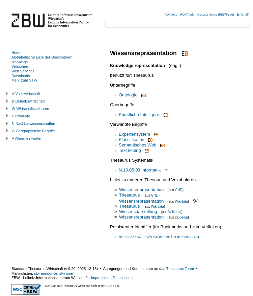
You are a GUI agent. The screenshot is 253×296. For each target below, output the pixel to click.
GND (178, 190)
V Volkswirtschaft (26, 94)
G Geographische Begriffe (33, 131)
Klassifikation (131, 139)
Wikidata (181, 201)
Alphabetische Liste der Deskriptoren (42, 57)
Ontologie (128, 94)
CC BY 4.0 (112, 286)
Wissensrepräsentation (141, 189)
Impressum (100, 278)
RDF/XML (171, 14)
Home (16, 53)
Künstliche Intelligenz (139, 114)
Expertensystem (134, 134)
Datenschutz (123, 278)
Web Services (22, 71)
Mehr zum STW (24, 80)
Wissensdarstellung (138, 211)
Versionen (19, 66)
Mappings (19, 62)
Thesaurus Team (180, 269)
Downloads (20, 76)
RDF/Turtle (187, 14)
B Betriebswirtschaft (28, 101)
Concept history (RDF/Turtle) (215, 14)
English (243, 14)
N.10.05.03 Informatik (140, 170)
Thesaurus (129, 195)
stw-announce (45, 273)
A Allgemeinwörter (26, 138)
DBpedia (181, 217)
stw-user (66, 273)
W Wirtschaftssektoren (30, 109)
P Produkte (21, 116)
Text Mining (130, 150)
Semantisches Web (138, 144)
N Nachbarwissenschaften (33, 123)
